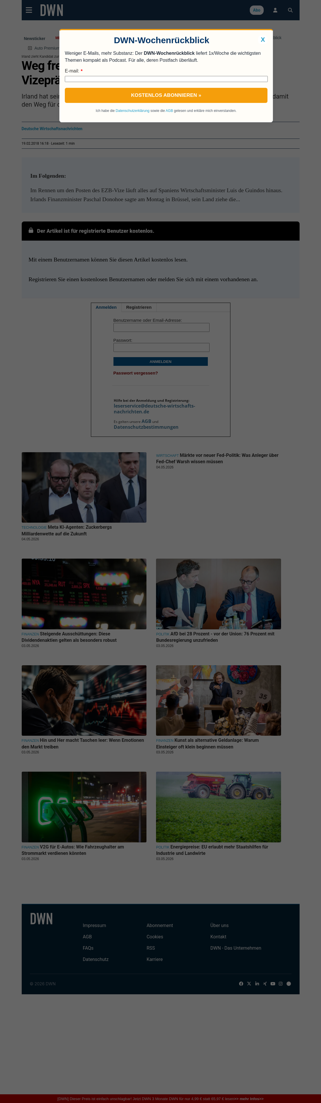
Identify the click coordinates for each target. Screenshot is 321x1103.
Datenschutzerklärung (133, 111)
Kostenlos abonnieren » (166, 95)
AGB (169, 111)
